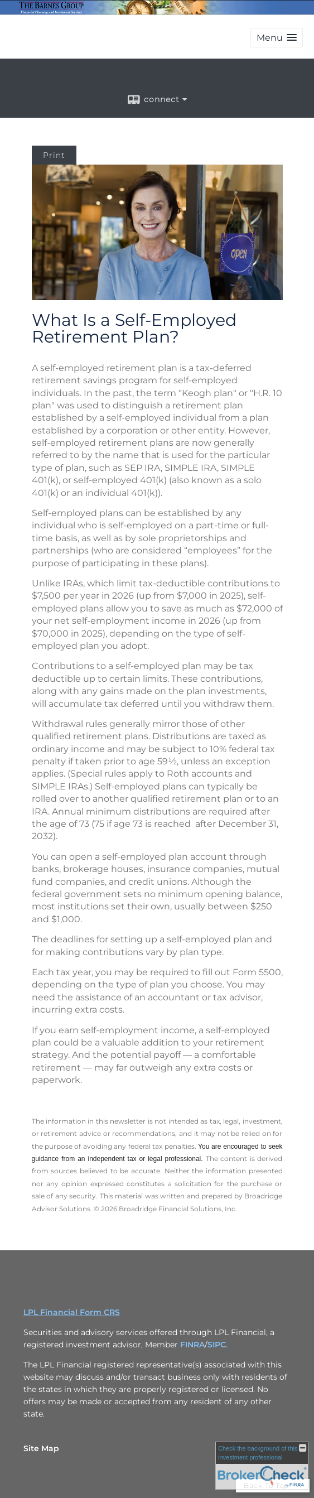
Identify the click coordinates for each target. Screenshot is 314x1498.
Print (54, 155)
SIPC (216, 1345)
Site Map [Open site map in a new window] (41, 1448)
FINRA (192, 1345)
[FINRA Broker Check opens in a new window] (261, 1466)
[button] (276, 37)
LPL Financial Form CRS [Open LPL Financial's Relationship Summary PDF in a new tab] (71, 1312)
